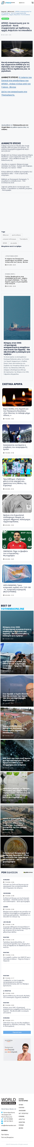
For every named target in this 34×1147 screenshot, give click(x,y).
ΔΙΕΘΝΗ (5, 907)
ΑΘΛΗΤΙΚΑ (22, 1122)
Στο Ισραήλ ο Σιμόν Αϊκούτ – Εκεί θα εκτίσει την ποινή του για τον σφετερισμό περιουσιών (16, 697)
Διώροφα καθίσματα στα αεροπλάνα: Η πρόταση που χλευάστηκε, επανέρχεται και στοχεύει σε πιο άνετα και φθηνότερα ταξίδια (16, 929)
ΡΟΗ (9, 872)
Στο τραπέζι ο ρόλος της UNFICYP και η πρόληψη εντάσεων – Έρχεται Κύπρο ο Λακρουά (16, 664)
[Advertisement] (17, 214)
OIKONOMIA (22, 1110)
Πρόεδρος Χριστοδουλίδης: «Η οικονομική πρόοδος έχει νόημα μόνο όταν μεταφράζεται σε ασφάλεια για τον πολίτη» (16, 944)
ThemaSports (24, 239)
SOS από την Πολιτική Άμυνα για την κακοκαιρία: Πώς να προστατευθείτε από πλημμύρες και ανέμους (17, 761)
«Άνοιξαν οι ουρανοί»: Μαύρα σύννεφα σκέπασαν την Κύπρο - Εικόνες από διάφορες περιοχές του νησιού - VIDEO (16, 166)
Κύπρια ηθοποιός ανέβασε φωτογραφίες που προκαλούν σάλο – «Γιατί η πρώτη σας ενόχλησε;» (16, 173)
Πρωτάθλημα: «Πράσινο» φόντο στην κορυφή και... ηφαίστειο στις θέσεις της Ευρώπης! (14, 482)
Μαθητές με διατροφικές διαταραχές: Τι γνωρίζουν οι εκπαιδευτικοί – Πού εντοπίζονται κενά (15, 181)
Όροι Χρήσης (5, 1134)
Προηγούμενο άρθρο (11, 256)
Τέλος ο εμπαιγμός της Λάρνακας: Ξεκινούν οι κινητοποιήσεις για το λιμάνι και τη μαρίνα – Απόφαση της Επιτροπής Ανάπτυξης (15, 824)
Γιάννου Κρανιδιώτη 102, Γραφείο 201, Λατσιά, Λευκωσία (8, 1115)
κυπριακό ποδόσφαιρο (9, 239)
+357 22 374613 (8, 1121)
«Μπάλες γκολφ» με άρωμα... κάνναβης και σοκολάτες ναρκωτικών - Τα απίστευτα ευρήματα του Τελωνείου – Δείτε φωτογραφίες (17, 792)
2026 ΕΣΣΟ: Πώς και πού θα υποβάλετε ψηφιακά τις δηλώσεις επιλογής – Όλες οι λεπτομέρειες (16, 1024)
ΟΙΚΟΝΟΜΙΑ (7, 893)
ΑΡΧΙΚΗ (21, 1104)
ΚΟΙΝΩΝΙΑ (6, 879)
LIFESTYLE (22, 1119)
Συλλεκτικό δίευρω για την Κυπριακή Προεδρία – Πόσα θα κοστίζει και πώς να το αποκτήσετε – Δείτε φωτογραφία (16, 857)
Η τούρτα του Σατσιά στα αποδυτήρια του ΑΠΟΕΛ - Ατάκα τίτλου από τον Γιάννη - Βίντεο (16, 260)
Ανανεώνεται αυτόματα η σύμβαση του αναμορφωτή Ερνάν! (15, 447)
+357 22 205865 (8, 1119)
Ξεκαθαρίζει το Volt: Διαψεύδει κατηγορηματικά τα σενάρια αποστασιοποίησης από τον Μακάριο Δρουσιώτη (16, 983)
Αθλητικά (11, 11)
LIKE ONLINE (7, 922)
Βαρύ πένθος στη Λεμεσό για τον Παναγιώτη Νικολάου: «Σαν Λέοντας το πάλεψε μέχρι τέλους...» (16, 412)
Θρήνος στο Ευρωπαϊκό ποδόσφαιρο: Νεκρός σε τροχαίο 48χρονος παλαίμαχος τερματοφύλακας (16, 518)
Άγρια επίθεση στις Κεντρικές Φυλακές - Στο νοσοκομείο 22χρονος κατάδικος (14, 729)
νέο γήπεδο (13, 243)
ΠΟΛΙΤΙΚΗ (6, 937)
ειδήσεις (4, 129)
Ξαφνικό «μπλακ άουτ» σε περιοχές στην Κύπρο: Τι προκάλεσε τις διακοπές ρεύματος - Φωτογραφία (16, 188)
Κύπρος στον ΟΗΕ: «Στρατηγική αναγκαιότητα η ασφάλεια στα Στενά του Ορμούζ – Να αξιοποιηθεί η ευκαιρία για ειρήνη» (17, 348)
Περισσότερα (17, 1032)
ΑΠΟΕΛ (5, 243)
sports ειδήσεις (16, 235)
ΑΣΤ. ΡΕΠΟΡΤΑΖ (23, 1113)
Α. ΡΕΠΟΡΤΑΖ (7, 991)
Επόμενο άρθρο (10, 274)
